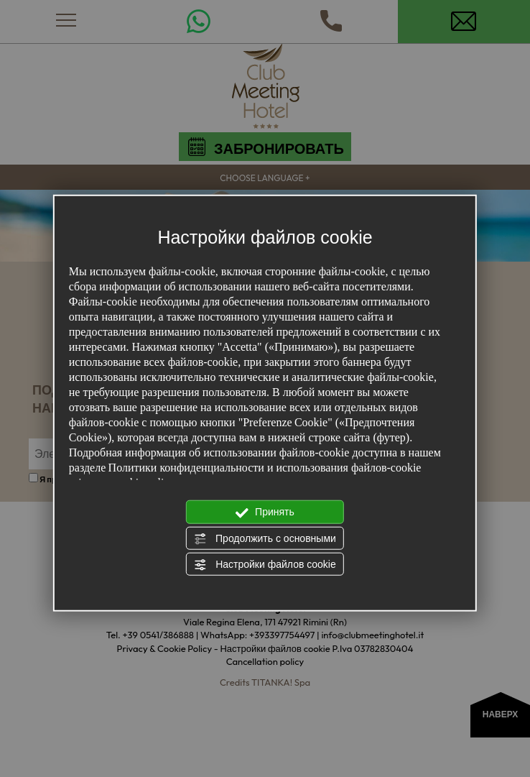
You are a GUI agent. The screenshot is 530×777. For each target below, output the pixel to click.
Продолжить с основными (265, 538)
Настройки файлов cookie (264, 564)
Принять (265, 512)
